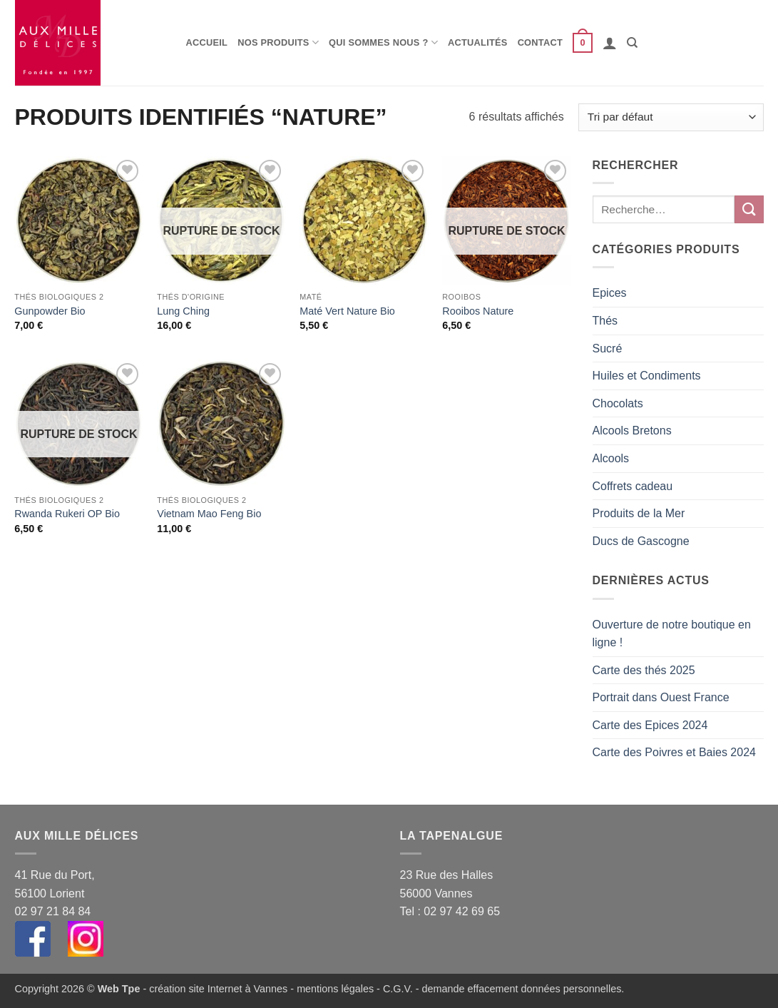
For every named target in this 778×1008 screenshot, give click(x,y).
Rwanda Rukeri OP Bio (67, 513)
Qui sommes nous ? (383, 42)
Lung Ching (183, 311)
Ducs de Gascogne (641, 541)
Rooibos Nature (477, 311)
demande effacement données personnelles (522, 988)
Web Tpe (119, 988)
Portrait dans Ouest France (661, 697)
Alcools (611, 458)
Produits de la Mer (639, 513)
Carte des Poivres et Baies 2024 (674, 752)
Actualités (478, 42)
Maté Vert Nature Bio (347, 311)
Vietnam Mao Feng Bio (209, 513)
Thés (605, 321)
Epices (610, 293)
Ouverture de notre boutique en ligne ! (672, 633)
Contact (540, 42)
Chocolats (618, 403)
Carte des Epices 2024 (650, 725)
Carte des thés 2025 (644, 670)
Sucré (608, 348)
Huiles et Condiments (647, 376)
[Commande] (670, 117)
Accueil (207, 42)
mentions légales (335, 988)
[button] (583, 43)
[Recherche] (632, 42)
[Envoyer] (749, 209)
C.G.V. (398, 988)
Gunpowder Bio (49, 311)
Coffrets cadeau (633, 486)
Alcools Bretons (632, 430)
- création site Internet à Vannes (213, 988)
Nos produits (278, 42)
